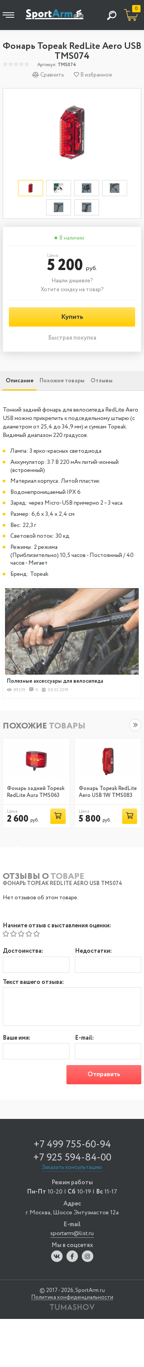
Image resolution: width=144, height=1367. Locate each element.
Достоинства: (23, 951)
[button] (135, 725)
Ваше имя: (16, 1038)
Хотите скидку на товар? (72, 289)
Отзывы (102, 381)
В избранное (93, 75)
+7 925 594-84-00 (72, 1157)
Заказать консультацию (72, 1167)
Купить (72, 317)
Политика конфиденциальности (72, 1297)
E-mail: (84, 1038)
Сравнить (48, 75)
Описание (19, 381)
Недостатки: (93, 951)
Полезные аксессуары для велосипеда (55, 681)
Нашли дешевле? (72, 280)
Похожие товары (62, 381)
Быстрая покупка (72, 338)
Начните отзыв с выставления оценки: (57, 926)
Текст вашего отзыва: (33, 983)
